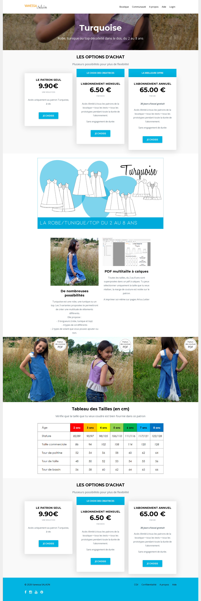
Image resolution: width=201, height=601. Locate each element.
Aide (164, 6)
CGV (136, 584)
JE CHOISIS (48, 115)
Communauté (139, 6)
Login (172, 6)
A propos (154, 6)
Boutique (124, 6)
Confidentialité (149, 584)
